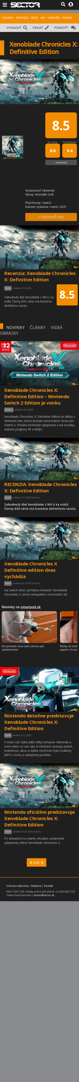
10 (75, 806)
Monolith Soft (44, 194)
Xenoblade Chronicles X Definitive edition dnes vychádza (30, 569)
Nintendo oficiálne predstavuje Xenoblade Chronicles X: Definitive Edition (39, 818)
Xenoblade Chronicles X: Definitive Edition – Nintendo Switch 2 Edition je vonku (36, 396)
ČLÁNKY (38, 327)
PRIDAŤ (38, 28)
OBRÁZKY (9, 333)
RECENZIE (22, 18)
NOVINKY (8, 18)
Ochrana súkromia (17, 886)
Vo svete (53, 142)
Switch (8, 497)
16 (75, 384)
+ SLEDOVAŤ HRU (51, 217)
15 (75, 558)
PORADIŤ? (61, 28)
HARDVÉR (54, 18)
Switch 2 (9, 410)
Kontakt (48, 886)
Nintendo (48, 190)
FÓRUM (67, 18)
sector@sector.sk (43, 895)
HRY (42, 18)
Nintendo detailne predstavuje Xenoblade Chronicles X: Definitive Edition (39, 721)
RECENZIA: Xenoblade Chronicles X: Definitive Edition (40, 487)
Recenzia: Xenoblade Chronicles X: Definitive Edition (39, 276)
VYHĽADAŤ (14, 28)
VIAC (36, 862)
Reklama (36, 886)
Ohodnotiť (61, 162)
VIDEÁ (34, 18)
